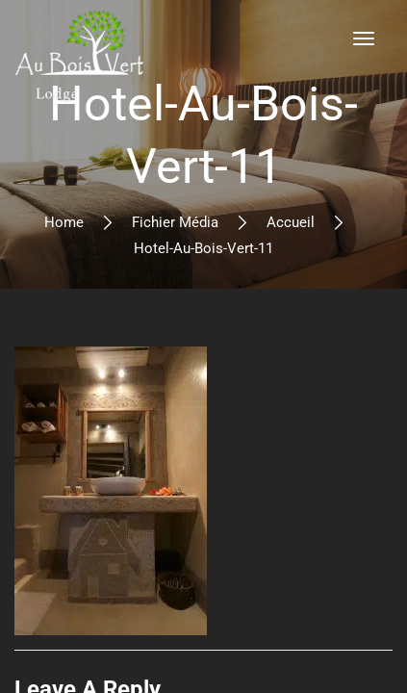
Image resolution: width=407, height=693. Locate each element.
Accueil (291, 222)
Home (64, 222)
